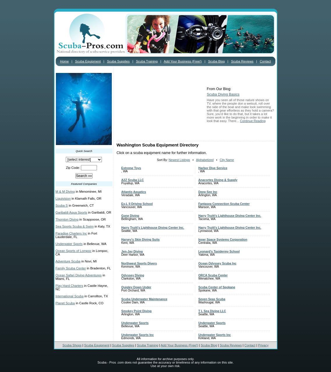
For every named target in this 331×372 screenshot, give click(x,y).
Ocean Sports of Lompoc (74, 251)
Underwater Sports (69, 244)
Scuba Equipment (88, 61)
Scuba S (62, 205)
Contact (265, 61)
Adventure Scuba (68, 261)
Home (64, 61)
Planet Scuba (65, 303)
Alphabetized (205, 160)
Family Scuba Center (71, 268)
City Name (227, 160)
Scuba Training (147, 61)
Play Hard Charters (69, 285)
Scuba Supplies (118, 61)
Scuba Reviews (242, 61)
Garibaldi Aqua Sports (71, 212)
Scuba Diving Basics (223, 94)
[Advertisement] (160, 104)
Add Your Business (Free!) (183, 61)
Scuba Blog (216, 61)
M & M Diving (65, 191)
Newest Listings (179, 160)
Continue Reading (252, 121)
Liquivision (63, 198)
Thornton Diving (67, 219)
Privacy (263, 345)
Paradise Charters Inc (71, 233)
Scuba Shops (72, 345)
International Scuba (70, 296)
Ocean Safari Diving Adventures (79, 275)
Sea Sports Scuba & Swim (75, 226)
